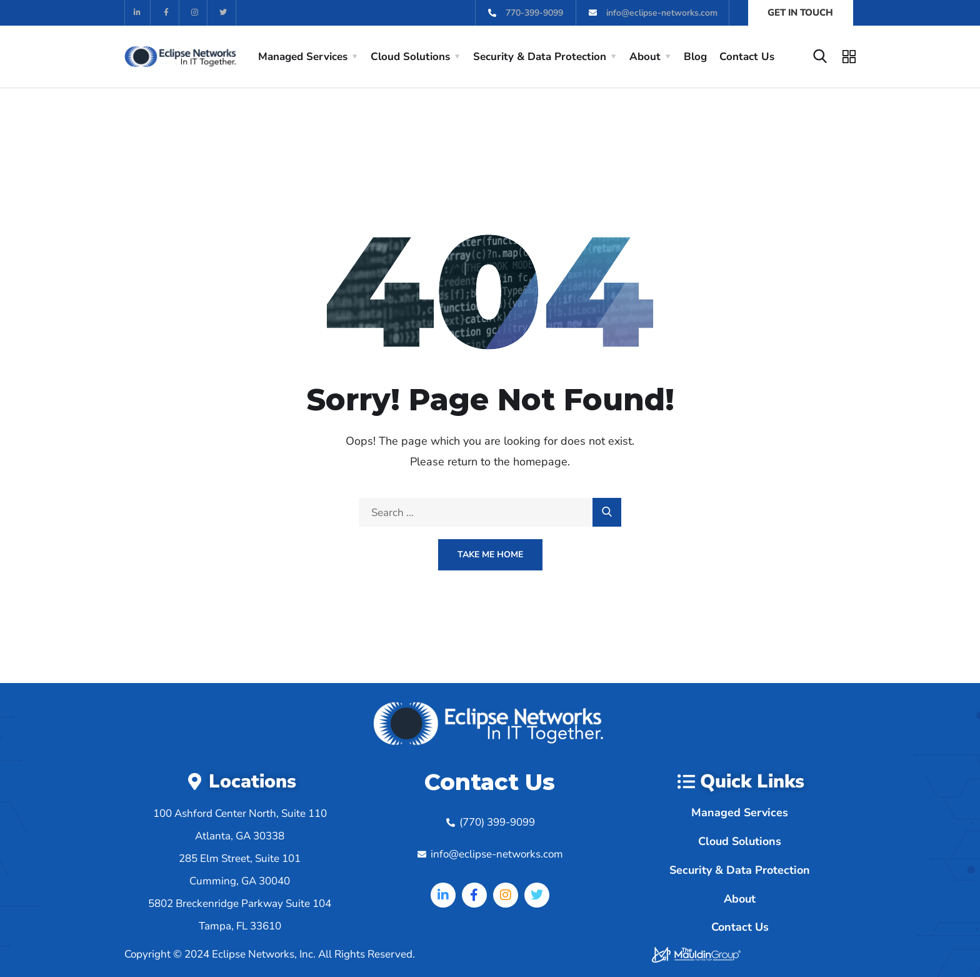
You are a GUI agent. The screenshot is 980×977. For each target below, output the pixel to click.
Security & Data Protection (539, 56)
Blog (695, 56)
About (645, 56)
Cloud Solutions (410, 56)
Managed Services (303, 56)
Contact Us (746, 56)
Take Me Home (490, 554)
